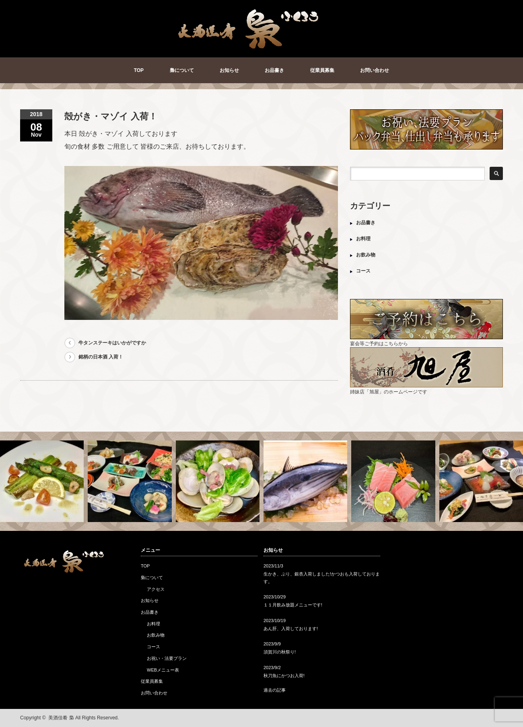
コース (363, 271)
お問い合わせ (374, 70)
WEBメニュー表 (163, 670)
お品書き (274, 70)
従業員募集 (322, 70)
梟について (182, 70)
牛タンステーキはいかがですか (112, 343)
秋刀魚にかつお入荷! (284, 675)
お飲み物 (365, 255)
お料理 (363, 239)
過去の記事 (275, 690)
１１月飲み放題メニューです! (293, 604)
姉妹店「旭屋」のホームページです (426, 389)
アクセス (156, 589)
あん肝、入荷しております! (291, 628)
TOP (139, 70)
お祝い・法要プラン (167, 658)
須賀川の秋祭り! (280, 651)
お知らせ (229, 70)
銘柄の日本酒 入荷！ (100, 357)
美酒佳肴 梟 (61, 718)
